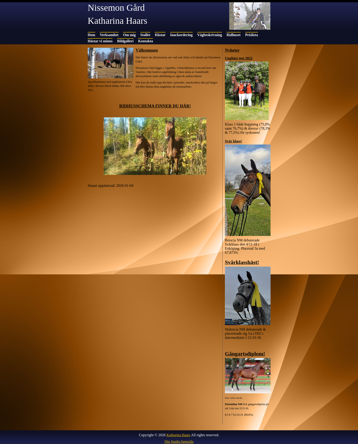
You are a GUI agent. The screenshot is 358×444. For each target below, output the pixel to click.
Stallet (145, 35)
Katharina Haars (178, 435)
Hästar (160, 35)
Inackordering (181, 35)
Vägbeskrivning (209, 35)
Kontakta (145, 41)
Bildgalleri (125, 41)
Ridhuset (233, 35)
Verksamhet (109, 35)
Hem (91, 35)
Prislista (251, 35)
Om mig (129, 35)
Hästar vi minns (100, 41)
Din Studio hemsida (178, 442)
